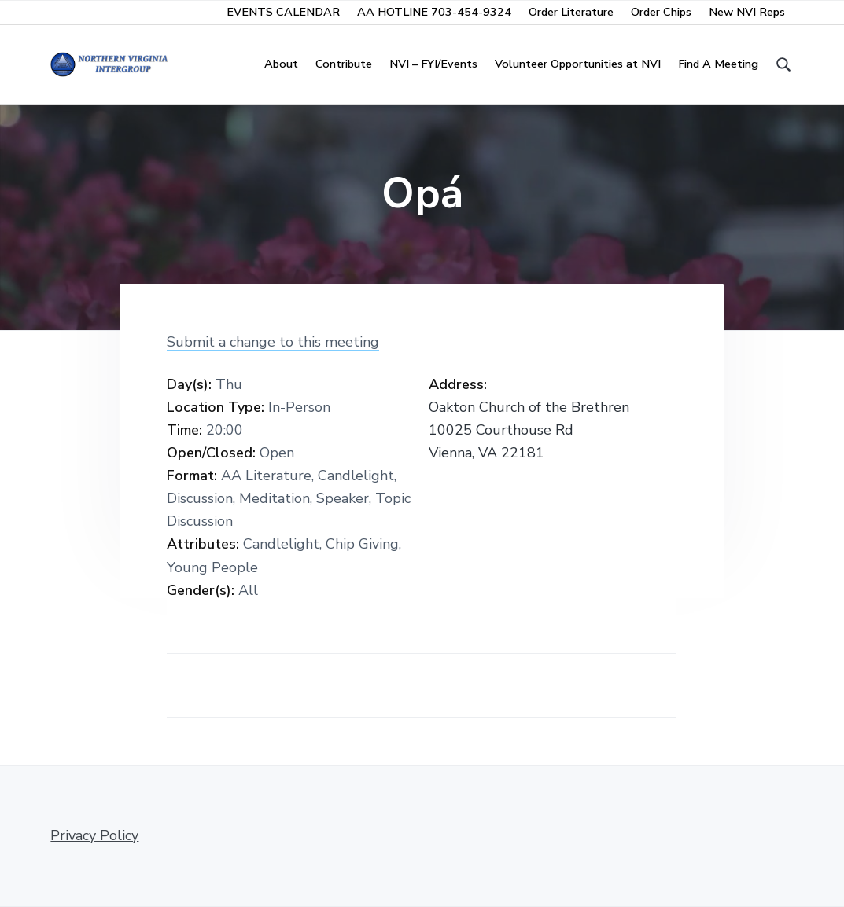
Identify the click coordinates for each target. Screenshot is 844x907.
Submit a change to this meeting (273, 341)
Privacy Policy (94, 835)
